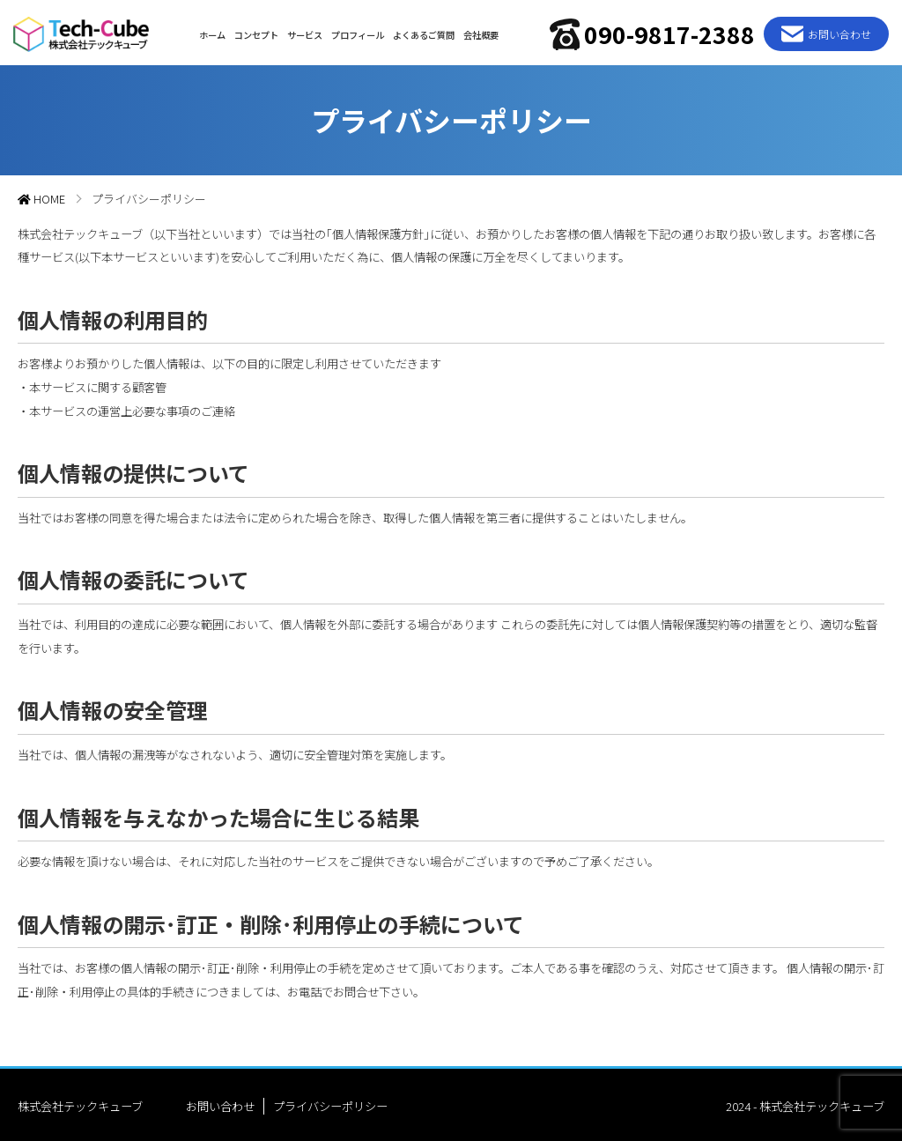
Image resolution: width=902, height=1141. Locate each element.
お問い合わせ (220, 1102)
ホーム (209, 31)
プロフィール (355, 31)
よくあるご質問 (421, 31)
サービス (302, 31)
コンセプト (254, 31)
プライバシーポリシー (330, 1102)
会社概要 (478, 31)
